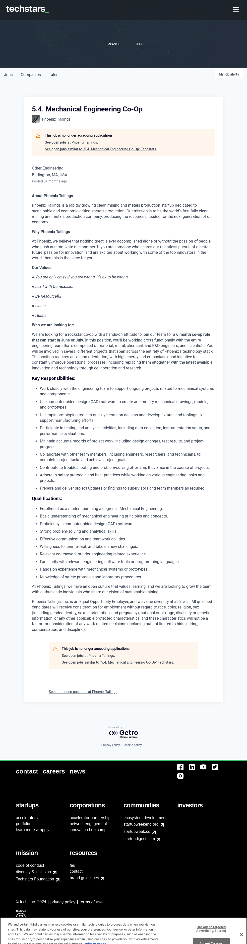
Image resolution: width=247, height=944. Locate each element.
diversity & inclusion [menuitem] (33, 872)
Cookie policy (133, 745)
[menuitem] (236, 10)
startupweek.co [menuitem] (137, 831)
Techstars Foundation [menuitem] (35, 879)
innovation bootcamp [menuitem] (88, 830)
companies (31, 74)
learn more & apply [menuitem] (32, 830)
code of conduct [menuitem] (30, 865)
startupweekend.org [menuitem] (141, 824)
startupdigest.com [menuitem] (139, 839)
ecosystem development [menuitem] (145, 818)
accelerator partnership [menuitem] (90, 818)
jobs (8, 74)
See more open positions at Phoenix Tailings (83, 692)
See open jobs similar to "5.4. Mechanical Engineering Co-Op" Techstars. (101, 149)
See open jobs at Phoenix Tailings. (71, 142)
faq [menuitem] (72, 865)
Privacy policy (110, 745)
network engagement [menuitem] (88, 824)
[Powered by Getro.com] (123, 732)
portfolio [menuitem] (23, 824)
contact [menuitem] (76, 871)
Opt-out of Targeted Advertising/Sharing (211, 937)
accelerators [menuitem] (27, 818)
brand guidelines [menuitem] (84, 878)
